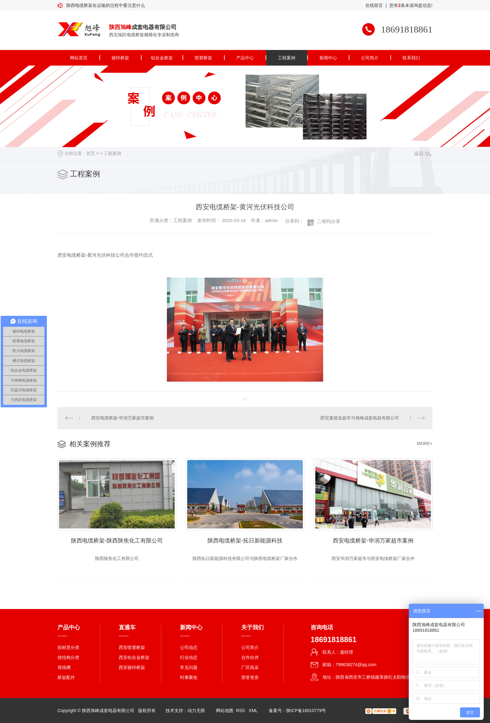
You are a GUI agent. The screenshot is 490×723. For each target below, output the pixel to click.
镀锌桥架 (120, 57)
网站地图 (224, 710)
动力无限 (196, 710)
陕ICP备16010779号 (306, 710)
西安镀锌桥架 (132, 667)
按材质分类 (68, 647)
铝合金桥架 (162, 57)
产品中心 (245, 57)
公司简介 (369, 57)
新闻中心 (328, 57)
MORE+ (424, 443)
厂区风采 (250, 667)
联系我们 (411, 57)
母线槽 (64, 667)
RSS (241, 710)
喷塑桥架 (203, 57)
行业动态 (189, 657)
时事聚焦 (189, 677)
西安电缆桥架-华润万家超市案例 (122, 417)
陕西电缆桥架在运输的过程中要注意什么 (105, 5)
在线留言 (374, 5)
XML (254, 710)
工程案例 (286, 57)
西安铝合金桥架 (134, 657)
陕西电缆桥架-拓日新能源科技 (245, 540)
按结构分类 (68, 657)
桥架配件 (66, 677)
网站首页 (79, 57)
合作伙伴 (250, 657)
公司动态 (189, 647)
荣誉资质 (250, 677)
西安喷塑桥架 (132, 647)
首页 (90, 153)
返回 (422, 153)
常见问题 (189, 667)
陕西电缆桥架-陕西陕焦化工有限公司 (117, 540)
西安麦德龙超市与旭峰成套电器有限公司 (359, 417)
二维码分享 (328, 221)
